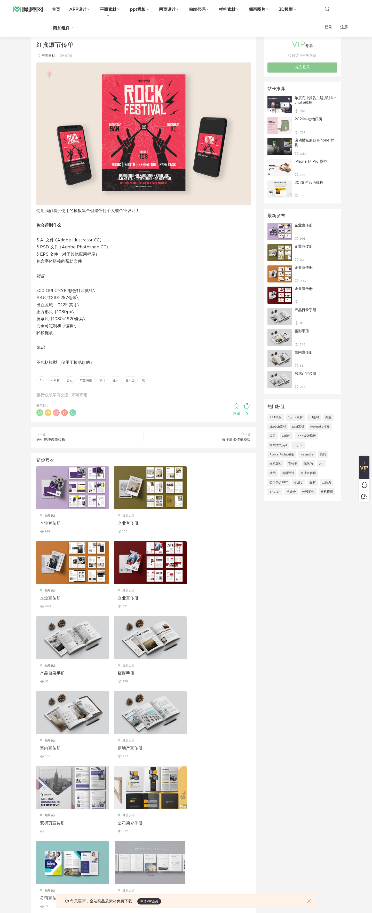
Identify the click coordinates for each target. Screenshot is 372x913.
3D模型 (286, 9)
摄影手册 (194, 598)
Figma (298, 445)
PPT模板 (276, 417)
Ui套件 (286, 435)
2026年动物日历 (308, 119)
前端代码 (197, 9)
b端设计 (37, 817)
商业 (328, 417)
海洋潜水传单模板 (236, 440)
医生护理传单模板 (50, 440)
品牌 (313, 482)
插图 (273, 473)
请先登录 (302, 67)
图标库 (36, 850)
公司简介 (308, 491)
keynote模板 (320, 426)
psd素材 (298, 426)
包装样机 (186, 806)
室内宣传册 (50, 674)
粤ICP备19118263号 (327, 900)
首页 (56, 9)
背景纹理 (87, 861)
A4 (41, 380)
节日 (102, 380)
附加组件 (61, 28)
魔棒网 (28, 9)
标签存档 (235, 839)
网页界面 (37, 806)
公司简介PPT (279, 482)
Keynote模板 (90, 817)
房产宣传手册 (198, 749)
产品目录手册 (125, 598)
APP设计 (77, 9)
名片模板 (136, 839)
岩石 (70, 380)
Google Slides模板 (95, 806)
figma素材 (295, 417)
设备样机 (186, 817)
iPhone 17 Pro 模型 (311, 161)
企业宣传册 (50, 523)
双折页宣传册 (198, 674)
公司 (273, 435)
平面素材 (108, 9)
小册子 (298, 482)
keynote (307, 454)
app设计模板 (306, 435)
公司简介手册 (52, 749)
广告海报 (86, 380)
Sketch (275, 491)
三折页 (326, 482)
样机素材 (227, 9)
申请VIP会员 (149, 901)
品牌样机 (186, 828)
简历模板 (136, 850)
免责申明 (235, 817)
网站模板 (37, 828)
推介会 (291, 491)
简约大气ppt (278, 445)
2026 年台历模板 (309, 183)
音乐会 (130, 380)
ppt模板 (138, 9)
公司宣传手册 (125, 749)
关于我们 (235, 806)
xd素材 (314, 417)
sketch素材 (278, 426)
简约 (323, 454)
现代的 (308, 463)
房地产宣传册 (125, 674)
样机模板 (327, 491)
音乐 (115, 380)
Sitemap (236, 828)
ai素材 (55, 380)
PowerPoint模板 (282, 454)
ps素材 (36, 861)
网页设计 (167, 9)
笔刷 (84, 839)
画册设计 (51, 515)
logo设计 (87, 873)
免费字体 (136, 861)
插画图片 (257, 9)
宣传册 (292, 463)
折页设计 (136, 817)
